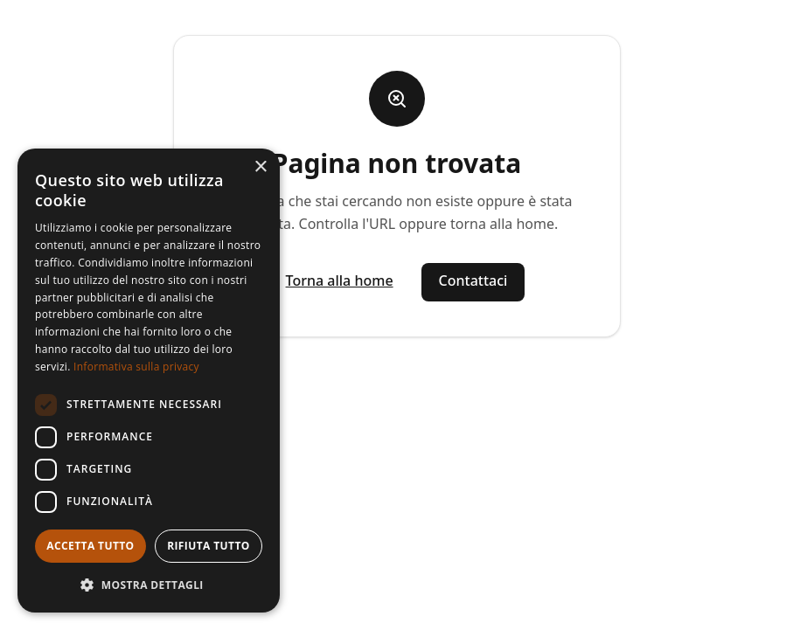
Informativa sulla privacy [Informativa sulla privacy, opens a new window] (136, 366)
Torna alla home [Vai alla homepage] (339, 280)
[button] (148, 584)
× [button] (260, 167)
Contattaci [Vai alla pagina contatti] (473, 280)
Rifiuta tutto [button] (208, 545)
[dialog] (148, 381)
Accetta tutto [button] (90, 545)
